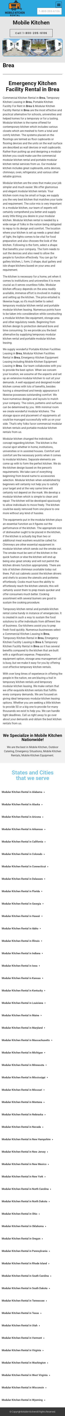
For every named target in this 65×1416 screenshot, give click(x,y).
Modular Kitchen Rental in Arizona (23, 816)
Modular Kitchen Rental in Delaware (24, 879)
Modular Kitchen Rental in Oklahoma (24, 1226)
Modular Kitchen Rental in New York (24, 1176)
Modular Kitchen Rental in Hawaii (22, 916)
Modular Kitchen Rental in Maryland (24, 1027)
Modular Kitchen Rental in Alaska (22, 804)
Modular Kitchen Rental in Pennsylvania (26, 1251)
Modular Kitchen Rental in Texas (22, 1313)
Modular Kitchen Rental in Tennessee (25, 1300)
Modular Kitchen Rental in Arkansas (24, 829)
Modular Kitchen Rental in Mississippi (25, 1077)
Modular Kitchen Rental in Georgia (23, 903)
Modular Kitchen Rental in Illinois (22, 941)
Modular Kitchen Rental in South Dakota (26, 1288)
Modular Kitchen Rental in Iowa (21, 965)
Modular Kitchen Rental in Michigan (24, 1052)
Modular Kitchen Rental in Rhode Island (26, 1263)
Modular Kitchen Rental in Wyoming (24, 1400)
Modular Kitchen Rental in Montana (23, 1102)
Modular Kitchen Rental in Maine (22, 1015)
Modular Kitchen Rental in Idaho (21, 928)
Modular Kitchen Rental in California (24, 841)
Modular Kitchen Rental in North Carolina (27, 1189)
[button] (59, 5)
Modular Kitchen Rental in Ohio (21, 1213)
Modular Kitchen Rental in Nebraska (24, 1114)
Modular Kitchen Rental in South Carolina (27, 1275)
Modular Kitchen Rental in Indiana (22, 953)
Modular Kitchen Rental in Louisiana (24, 1003)
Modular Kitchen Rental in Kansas (23, 978)
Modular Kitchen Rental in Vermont (23, 1338)
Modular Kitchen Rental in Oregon (22, 1238)
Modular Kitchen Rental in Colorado (23, 854)
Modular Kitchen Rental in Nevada (23, 1127)
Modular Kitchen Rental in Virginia (23, 1350)
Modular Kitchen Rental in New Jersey (25, 1151)
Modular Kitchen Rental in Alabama (23, 792)
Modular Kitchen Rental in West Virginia (26, 1375)
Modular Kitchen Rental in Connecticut (25, 866)
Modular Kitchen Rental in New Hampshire (28, 1139)
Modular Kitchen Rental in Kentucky (24, 990)
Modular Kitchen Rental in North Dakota (26, 1201)
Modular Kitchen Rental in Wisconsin (24, 1387)
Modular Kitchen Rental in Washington (25, 1362)
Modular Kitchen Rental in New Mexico (25, 1164)
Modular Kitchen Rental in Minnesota (24, 1065)
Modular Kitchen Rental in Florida (22, 891)
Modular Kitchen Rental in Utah (21, 1325)
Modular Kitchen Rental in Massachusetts (27, 1040)
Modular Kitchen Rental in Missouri (23, 1090)
